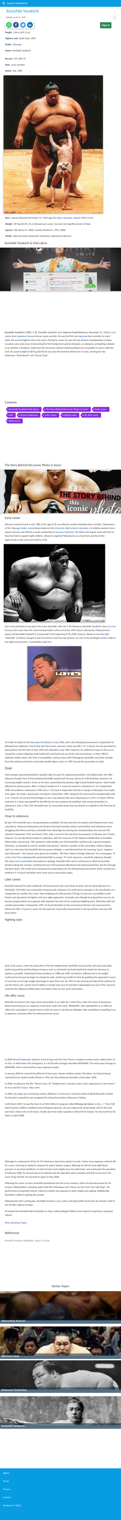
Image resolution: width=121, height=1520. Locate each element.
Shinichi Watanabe (22, 1059)
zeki (11, 415)
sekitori (103, 637)
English (51, 1190)
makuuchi (39, 742)
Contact (7, 1497)
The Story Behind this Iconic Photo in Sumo (67, 409)
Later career (50, 415)
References (14, 420)
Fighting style (70, 415)
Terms (6, 1481)
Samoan (31, 336)
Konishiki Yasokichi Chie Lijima (24, 409)
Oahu (59, 217)
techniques (42, 969)
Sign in (106, 25)
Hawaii (76, 217)
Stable (50, 630)
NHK (47, 1103)
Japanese (21, 336)
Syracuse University (64, 532)
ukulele (40, 1194)
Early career (101, 409)
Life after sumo (91, 415)
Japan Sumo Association (21, 861)
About (6, 1472)
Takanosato (50, 746)
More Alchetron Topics (16, 1222)
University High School (66, 528)
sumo (13, 64)
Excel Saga (48, 1059)
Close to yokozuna (29, 415)
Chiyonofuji (34, 746)
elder (62, 1002)
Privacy (6, 1489)
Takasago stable (19, 528)
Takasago (17, 44)
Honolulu (67, 217)
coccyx (110, 749)
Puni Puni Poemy (66, 1059)
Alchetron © (12, 1505)
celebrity (108, 1161)
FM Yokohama (47, 1161)
